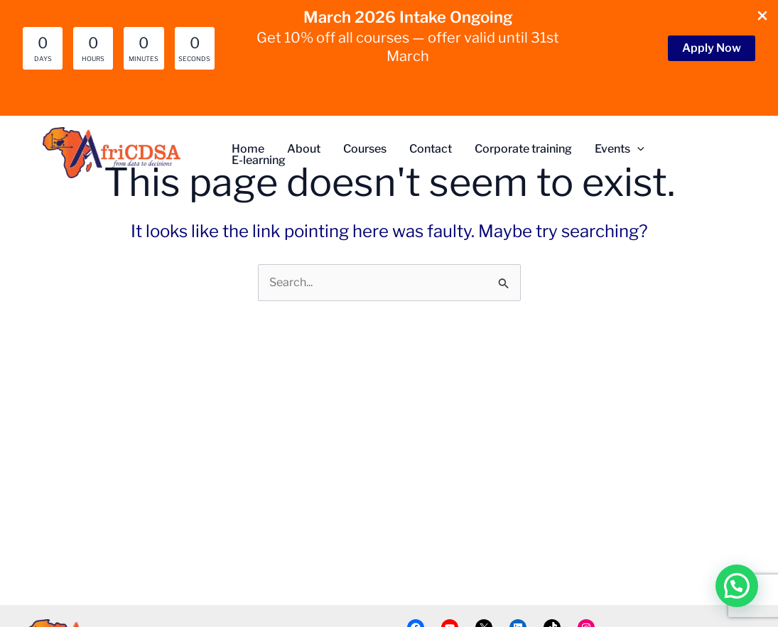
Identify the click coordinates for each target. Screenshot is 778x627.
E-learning (259, 160)
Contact (430, 149)
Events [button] (619, 149)
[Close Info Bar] (762, 16)
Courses (365, 149)
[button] (711, 48)
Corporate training (523, 149)
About (303, 149)
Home (248, 149)
